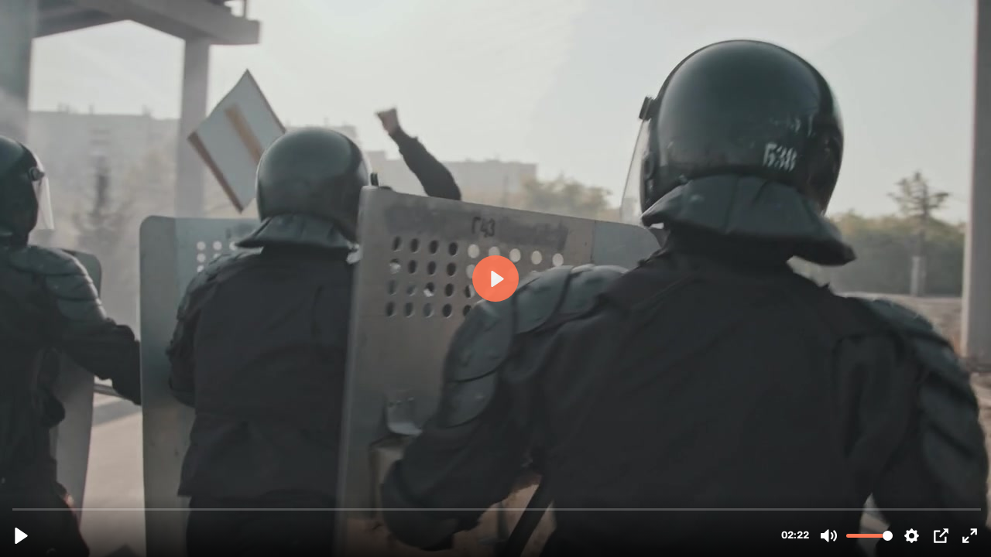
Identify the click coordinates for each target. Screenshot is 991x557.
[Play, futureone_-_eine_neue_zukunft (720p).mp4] (21, 535)
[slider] (497, 508)
